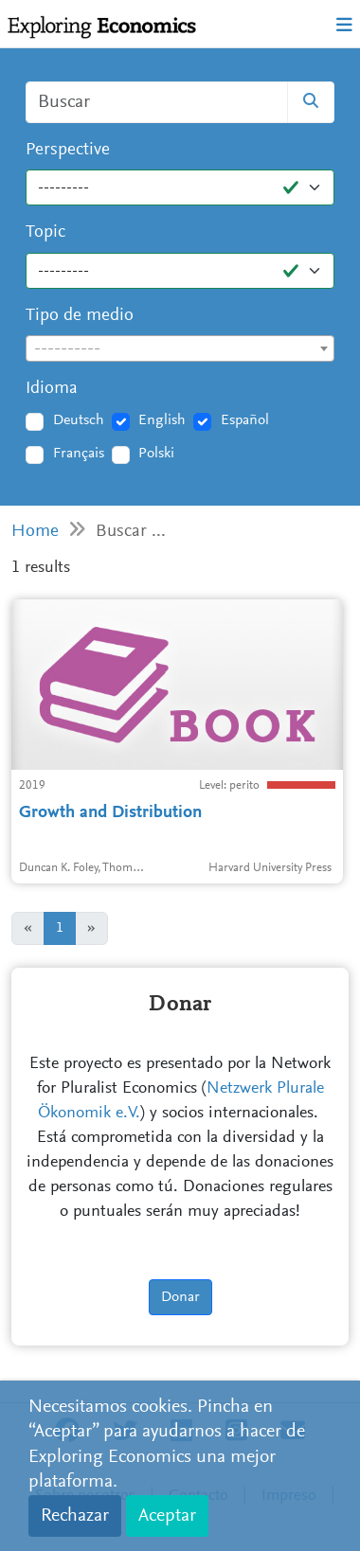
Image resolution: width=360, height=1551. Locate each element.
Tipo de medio (80, 316)
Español (245, 420)
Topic (45, 232)
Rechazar (75, 1515)
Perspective (68, 150)
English (162, 420)
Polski (156, 453)
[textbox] (180, 349)
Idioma (52, 389)
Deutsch (78, 420)
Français (78, 453)
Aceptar (167, 1515)
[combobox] (180, 348)
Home (35, 532)
